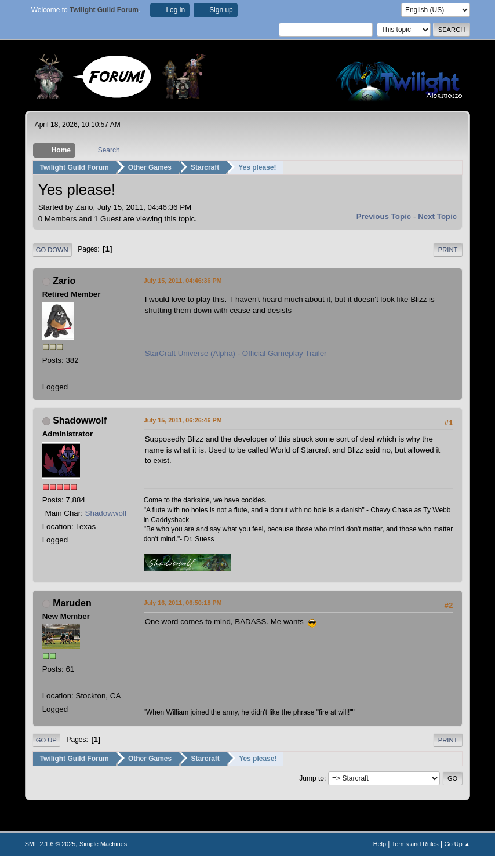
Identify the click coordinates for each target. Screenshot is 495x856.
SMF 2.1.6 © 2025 (50, 843)
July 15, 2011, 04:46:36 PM (183, 280)
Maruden (72, 603)
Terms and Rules (415, 843)
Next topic (437, 216)
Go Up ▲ (457, 843)
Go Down (52, 249)
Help (379, 843)
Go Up (46, 740)
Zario (64, 281)
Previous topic (384, 216)
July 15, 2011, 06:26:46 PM (183, 420)
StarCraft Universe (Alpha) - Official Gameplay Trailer (236, 353)
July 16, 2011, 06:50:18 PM (183, 602)
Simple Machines (103, 843)
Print (448, 249)
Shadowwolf (80, 420)
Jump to (311, 778)
